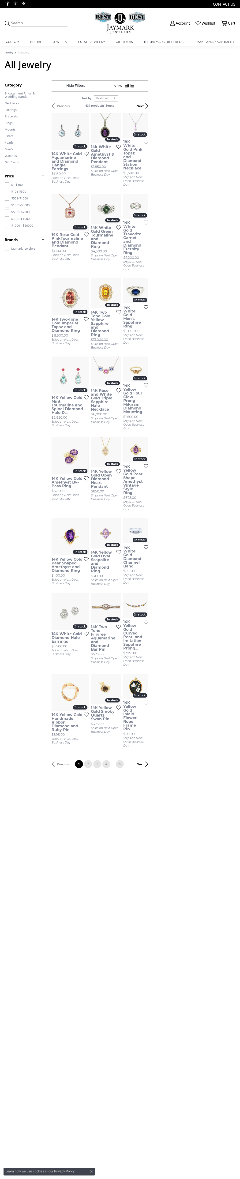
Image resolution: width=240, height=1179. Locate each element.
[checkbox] (14, 185)
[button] (179, 23)
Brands (11, 240)
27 (163, 836)
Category (13, 85)
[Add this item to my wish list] (107, 176)
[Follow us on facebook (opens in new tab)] (7, 4)
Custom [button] (12, 42)
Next (227, 106)
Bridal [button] (36, 42)
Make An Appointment (215, 42)
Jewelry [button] (60, 42)
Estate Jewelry (91, 42)
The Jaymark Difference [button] (165, 42)
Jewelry (9, 52)
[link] (223, 4)
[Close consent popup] (91, 1171)
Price (9, 176)
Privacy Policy (64, 1171)
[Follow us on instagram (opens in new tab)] (15, 4)
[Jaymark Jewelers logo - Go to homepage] (120, 23)
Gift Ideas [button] (124, 42)
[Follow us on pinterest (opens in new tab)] (23, 4)
